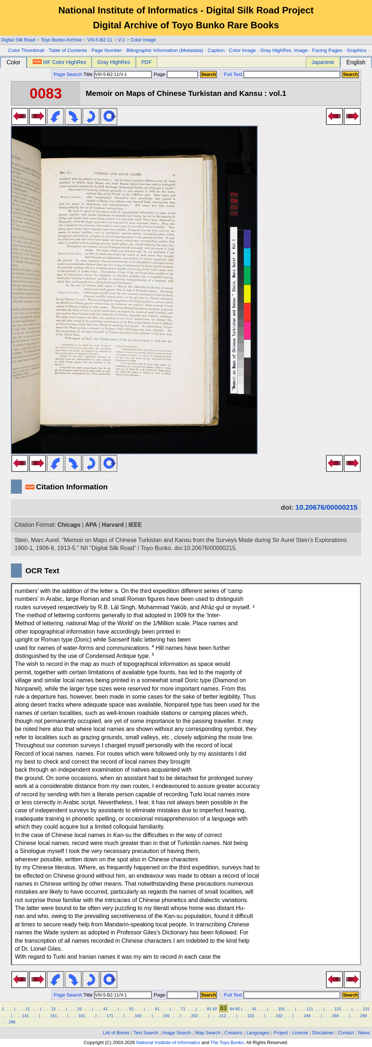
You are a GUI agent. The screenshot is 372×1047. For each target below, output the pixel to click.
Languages (257, 1032)
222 (250, 1016)
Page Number (107, 50)
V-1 (121, 40)
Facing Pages (327, 50)
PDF (146, 62)
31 (79, 1009)
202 (194, 1016)
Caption (216, 50)
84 (232, 1009)
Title (118, 74)
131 (366, 1009)
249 (307, 1016)
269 (335, 1016)
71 (183, 1009)
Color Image (143, 40)
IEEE (135, 525)
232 (279, 1016)
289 (363, 1016)
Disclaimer (323, 1032)
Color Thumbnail (26, 50)
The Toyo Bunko (227, 1042)
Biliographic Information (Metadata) (164, 50)
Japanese (323, 62)
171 (109, 1016)
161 (81, 1016)
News (364, 1032)
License (300, 1032)
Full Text (233, 74)
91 (254, 1009)
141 (25, 1016)
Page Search (67, 74)
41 (105, 1009)
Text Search (146, 1032)
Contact (346, 1032)
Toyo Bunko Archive (61, 40)
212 (222, 1016)
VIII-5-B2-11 (99, 40)
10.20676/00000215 (326, 507)
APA (91, 525)
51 (131, 1009)
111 (309, 1009)
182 (138, 1016)
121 (338, 1009)
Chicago (68, 525)
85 (237, 1009)
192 (166, 1016)
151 (53, 1016)
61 (157, 1009)
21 (53, 1009)
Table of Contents (68, 50)
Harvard (113, 525)
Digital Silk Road (18, 40)
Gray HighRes (113, 62)
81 (209, 1009)
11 (27, 1009)
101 (281, 1009)
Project (281, 1032)
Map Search (208, 1032)
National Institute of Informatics (168, 1042)
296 (12, 1022)
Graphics (356, 50)
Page (175, 74)
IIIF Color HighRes (59, 62)
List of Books (116, 1032)
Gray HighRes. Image (284, 50)
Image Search (176, 1032)
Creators (233, 1032)
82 (215, 1009)
